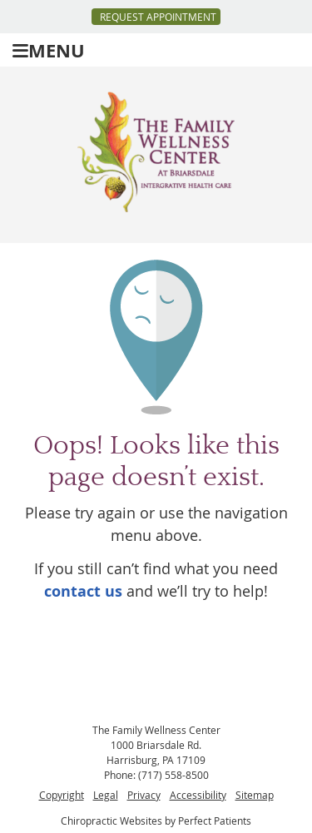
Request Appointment (158, 16)
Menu (48, 50)
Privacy (144, 794)
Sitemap (254, 794)
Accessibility (198, 794)
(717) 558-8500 (173, 774)
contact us (83, 591)
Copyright (61, 794)
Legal (105, 794)
